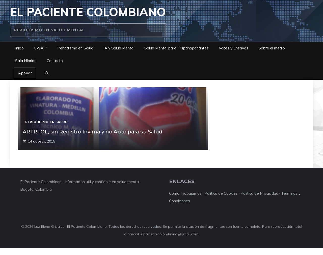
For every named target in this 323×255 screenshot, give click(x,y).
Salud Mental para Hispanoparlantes (176, 48)
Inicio (19, 48)
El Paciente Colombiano (88, 12)
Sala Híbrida (26, 60)
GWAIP (40, 48)
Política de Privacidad (259, 193)
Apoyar (25, 73)
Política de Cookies (221, 193)
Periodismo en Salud (75, 48)
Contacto (55, 60)
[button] (47, 73)
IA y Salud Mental (118, 48)
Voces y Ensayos (233, 48)
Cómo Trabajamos (185, 193)
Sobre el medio (271, 48)
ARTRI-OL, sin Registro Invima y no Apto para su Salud (93, 132)
